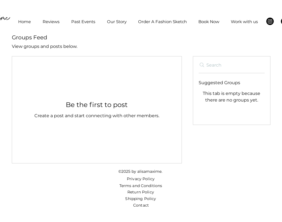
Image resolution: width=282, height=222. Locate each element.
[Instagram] (270, 21)
